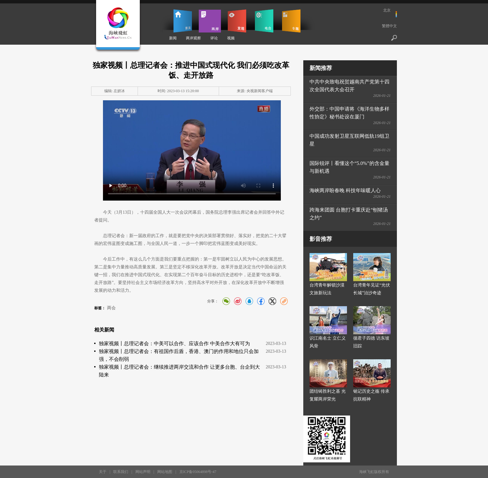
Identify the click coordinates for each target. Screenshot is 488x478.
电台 (264, 20)
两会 (111, 308)
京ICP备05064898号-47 (198, 472)
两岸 (210, 20)
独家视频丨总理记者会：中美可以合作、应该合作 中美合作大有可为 (174, 343)
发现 (237, 20)
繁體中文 (389, 26)
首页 (183, 20)
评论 (214, 38)
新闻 (173, 38)
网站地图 (164, 472)
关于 (102, 472)
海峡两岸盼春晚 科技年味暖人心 (345, 190)
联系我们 (120, 472)
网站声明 (142, 472)
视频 (231, 38)
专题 (291, 20)
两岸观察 (193, 38)
